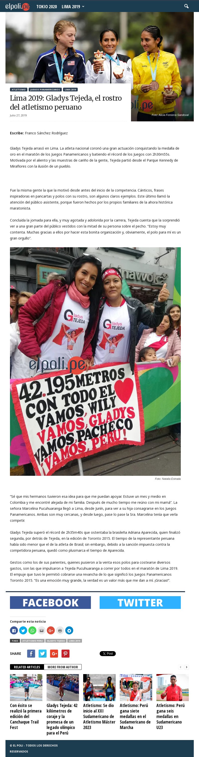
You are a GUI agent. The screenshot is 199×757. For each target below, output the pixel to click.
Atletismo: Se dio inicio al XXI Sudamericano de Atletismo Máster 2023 (99, 716)
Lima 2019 (73, 6)
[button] (186, 6)
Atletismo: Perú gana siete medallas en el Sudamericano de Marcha (135, 716)
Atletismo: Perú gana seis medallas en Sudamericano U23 (170, 716)
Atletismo (19, 89)
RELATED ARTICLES (27, 667)
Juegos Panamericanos (45, 89)
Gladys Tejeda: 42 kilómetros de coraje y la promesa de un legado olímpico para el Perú (62, 719)
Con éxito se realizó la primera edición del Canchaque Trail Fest (26, 716)
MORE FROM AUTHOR (63, 667)
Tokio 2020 (46, 6)
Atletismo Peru (32, 640)
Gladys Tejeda (56, 640)
